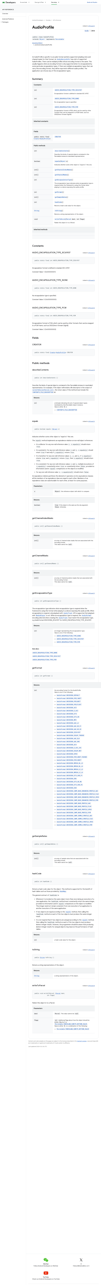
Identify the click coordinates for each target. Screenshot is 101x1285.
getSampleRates (60, 197)
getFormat (58, 192)
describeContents (61, 151)
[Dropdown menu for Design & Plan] (46, 2)
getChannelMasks (61, 175)
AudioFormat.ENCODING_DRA (66, 779)
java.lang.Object (37, 43)
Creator (36, 139)
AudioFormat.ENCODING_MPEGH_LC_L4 (70, 772)
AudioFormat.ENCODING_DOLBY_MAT (69, 751)
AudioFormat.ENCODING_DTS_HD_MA (69, 782)
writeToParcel (60, 219)
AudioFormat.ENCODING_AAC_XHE (68, 741)
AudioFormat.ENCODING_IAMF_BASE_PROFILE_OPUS (74, 809)
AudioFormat (86, 615)
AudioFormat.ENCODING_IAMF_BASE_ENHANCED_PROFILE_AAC (77, 791)
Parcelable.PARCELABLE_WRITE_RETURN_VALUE (71, 1024)
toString (58, 211)
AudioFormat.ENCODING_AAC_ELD (68, 738)
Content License (82, 1041)
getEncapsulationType (63, 180)
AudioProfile (45, 139)
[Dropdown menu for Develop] (59, 2)
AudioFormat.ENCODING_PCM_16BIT (69, 698)
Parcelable (59, 39)
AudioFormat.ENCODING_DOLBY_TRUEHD (70, 735)
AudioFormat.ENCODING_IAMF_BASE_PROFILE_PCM (74, 812)
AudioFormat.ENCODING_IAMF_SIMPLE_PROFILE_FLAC (75, 819)
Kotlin (87, 31)
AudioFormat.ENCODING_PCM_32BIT (69, 760)
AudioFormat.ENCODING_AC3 (66, 708)
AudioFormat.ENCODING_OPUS (67, 754)
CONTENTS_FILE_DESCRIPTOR (43, 392)
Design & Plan (39, 2)
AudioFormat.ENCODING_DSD (67, 788)
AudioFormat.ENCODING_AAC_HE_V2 (69, 729)
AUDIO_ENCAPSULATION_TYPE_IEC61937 (68, 90)
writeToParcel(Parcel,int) (43, 390)
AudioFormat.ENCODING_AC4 (66, 745)
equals (57, 161)
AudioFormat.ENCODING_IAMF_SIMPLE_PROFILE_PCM (74, 825)
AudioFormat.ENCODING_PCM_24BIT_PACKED (72, 757)
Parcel (68, 219)
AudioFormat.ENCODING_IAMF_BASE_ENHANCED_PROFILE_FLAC (78, 794)
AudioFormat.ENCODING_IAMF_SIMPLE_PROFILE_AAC (74, 816)
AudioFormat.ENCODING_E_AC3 (67, 711)
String (36, 211)
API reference (8, 9)
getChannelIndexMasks (63, 170)
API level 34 (91, 308)
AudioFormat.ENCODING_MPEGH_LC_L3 (70, 769)
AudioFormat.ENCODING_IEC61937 (68, 732)
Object (41, 39)
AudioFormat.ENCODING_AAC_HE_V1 (69, 726)
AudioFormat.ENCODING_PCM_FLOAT (69, 704)
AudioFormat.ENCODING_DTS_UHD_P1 (69, 775)
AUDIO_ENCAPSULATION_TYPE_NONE (67, 98)
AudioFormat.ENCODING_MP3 (66, 720)
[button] (12, 22)
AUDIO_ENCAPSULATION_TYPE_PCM (66, 107)
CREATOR (58, 137)
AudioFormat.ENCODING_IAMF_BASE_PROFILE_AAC (74, 803)
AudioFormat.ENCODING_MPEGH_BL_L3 (70, 763)
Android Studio (92, 2)
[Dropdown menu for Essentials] (29, 2)
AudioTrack (68, 613)
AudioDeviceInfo (63, 59)
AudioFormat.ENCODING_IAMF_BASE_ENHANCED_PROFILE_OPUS (78, 797)
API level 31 (91, 26)
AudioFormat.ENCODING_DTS (67, 714)
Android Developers (37, 20)
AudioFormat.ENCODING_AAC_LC (68, 723)
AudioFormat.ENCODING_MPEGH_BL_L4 (70, 766)
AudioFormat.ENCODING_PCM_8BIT (69, 701)
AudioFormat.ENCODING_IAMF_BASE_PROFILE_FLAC (74, 806)
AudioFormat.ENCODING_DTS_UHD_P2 (69, 785)
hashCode (58, 202)
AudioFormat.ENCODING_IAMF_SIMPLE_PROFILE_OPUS (75, 822)
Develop (48, 20)
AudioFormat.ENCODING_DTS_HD (68, 717)
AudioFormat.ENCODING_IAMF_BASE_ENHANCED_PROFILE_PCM (77, 800)
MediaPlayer (40, 615)
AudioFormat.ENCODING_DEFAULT (68, 695)
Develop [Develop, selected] (54, 2)
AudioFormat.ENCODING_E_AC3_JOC (69, 748)
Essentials (23, 2)
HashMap (63, 891)
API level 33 (91, 345)
